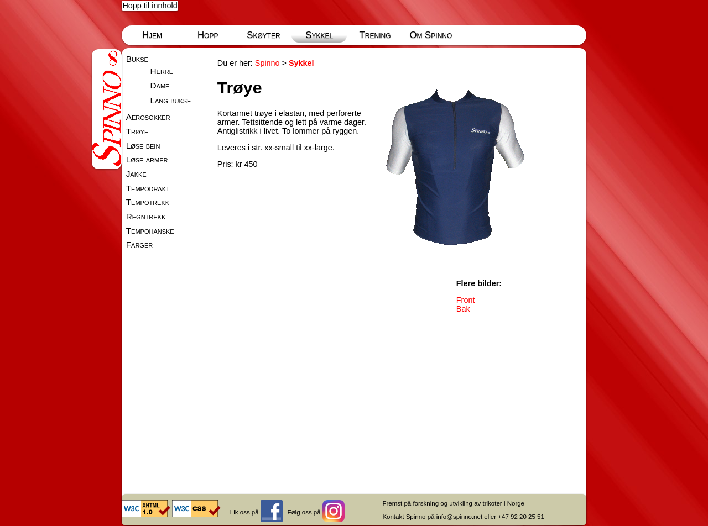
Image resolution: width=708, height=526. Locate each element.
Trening (375, 35)
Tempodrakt (148, 188)
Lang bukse (170, 100)
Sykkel (319, 35)
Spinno (267, 63)
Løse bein (143, 145)
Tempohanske (150, 230)
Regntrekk (146, 216)
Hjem (152, 35)
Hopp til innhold (149, 5)
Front (465, 300)
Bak (463, 308)
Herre (161, 71)
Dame (159, 85)
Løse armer (147, 159)
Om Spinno (430, 35)
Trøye (137, 131)
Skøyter (263, 35)
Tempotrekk (147, 202)
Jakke (136, 173)
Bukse (137, 59)
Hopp (207, 35)
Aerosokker (148, 117)
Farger (139, 244)
